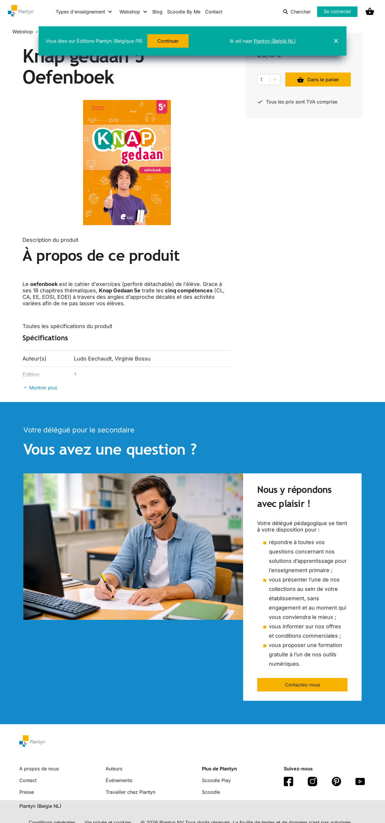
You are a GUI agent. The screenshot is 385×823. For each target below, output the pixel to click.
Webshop (22, 31)
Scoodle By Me (183, 12)
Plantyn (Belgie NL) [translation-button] (40, 806)
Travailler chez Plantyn (130, 792)
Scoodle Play (216, 780)
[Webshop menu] (133, 11)
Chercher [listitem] (297, 12)
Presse (26, 792)
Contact (213, 12)
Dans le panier (318, 79)
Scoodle (211, 792)
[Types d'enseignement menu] (84, 11)
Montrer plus (43, 388)
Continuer (168, 41)
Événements (119, 780)
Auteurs (114, 769)
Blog (157, 12)
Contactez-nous (302, 685)
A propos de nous (39, 769)
